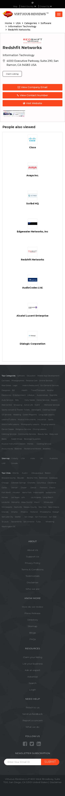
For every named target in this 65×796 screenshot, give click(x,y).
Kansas (5, 497)
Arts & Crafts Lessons (10, 424)
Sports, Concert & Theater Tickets (16, 410)
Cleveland (52, 483)
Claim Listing (12, 74)
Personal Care (31, 380)
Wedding (17, 414)
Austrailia (54, 458)
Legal (15, 385)
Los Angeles (36, 497)
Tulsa (38, 522)
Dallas (4, 487)
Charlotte (31, 483)
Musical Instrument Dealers (13, 444)
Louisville (6, 502)
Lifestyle (30, 395)
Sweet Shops (16, 439)
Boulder (20, 478)
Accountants (7, 449)
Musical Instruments (27, 419)
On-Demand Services (49, 385)
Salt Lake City (7, 517)
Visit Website (32, 103)
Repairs (54, 400)
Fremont (43, 487)
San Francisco (41, 517)
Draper (24, 487)
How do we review (32, 606)
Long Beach (48, 497)
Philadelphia (45, 512)
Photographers (18, 380)
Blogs (32, 632)
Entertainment (19, 395)
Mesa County (26, 502)
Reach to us (32, 707)
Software (21, 376)
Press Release (32, 613)
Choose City (46, 6)
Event (37, 405)
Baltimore (43, 478)
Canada (14, 463)
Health (24, 390)
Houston (16, 492)
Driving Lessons (39, 429)
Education (31, 376)
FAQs (33, 639)
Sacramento (16, 522)
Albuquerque (37, 473)
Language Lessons (46, 414)
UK (41, 458)
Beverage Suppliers (32, 439)
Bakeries (18, 449)
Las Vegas (15, 497)
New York (43, 507)
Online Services (46, 380)
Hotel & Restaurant (30, 385)
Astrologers (36, 410)
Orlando (5, 512)
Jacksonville (51, 492)
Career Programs (30, 414)
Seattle (18, 517)
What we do (32, 726)
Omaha (14, 512)
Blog (15, 6)
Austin (25, 473)
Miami (37, 502)
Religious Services (23, 429)
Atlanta (15, 473)
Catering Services (9, 434)
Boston (48, 473)
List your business (33, 663)
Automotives (42, 395)
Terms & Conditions (32, 569)
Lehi (23, 497)
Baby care (53, 434)
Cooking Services (44, 444)
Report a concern (33, 720)
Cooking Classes (49, 410)
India (32, 458)
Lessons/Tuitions (9, 419)
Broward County (9, 478)
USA (23, 458)
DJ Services (6, 414)
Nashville (18, 507)
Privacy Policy (32, 563)
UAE (4, 463)
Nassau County (30, 507)
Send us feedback (32, 713)
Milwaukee (48, 502)
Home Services (43, 400)
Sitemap (32, 626)
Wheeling (50, 522)
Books (4, 439)
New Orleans (53, 507)
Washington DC (8, 526)
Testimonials (32, 576)
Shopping (18, 405)
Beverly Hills (32, 478)
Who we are (32, 588)
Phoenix (24, 512)
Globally (14, 458)
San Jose (52, 517)
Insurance (41, 419)
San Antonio (28, 522)
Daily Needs (30, 400)
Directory (32, 619)
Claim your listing (32, 657)
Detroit (33, 487)
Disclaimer (32, 582)
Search (32, 683)
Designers (6, 390)
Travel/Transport (38, 390)
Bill (13, 390)
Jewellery (47, 449)
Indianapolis (38, 492)
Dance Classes (8, 429)
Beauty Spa (43, 434)
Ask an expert (32, 670)
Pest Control (7, 405)
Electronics (6, 395)
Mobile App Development (48, 376)
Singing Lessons (48, 424)
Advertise (32, 676)
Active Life (28, 405)
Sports (50, 419)
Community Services (27, 434)
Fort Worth (6, 492)
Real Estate (6, 385)
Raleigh (56, 512)
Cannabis (6, 380)
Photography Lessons (30, 424)
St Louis (5, 522)
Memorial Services (52, 405)
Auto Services (7, 400)
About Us (32, 550)
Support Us (32, 556)
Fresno (52, 487)
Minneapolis (7, 507)
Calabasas (53, 478)
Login (32, 689)
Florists (30, 444)
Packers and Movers (32, 449)
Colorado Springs (18, 483)
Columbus (41, 483)
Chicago (5, 483)
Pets (17, 400)
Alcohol (50, 390)
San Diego (28, 517)
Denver (14, 487)
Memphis (15, 502)
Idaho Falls (26, 492)
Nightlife (53, 395)
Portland (34, 512)
